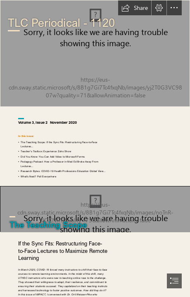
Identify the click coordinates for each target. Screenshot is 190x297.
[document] (95, 148)
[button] (134, 7)
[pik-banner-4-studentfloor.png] (95, 209)
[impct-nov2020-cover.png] (95, 53)
